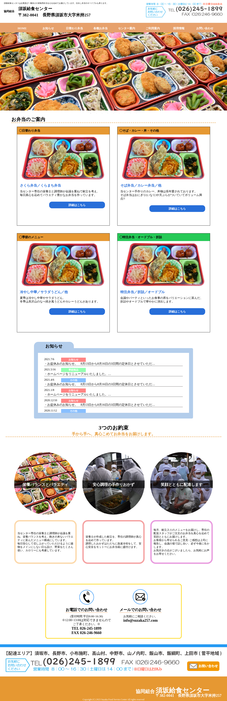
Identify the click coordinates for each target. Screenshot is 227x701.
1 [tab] (91, 113)
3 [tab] (102, 113)
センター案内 (126, 28)
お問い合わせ (204, 28)
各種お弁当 (100, 28)
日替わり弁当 (74, 28)
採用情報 (178, 28)
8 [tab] (130, 113)
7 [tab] (125, 113)
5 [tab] (113, 113)
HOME (22, 28)
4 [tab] (108, 113)
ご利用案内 (153, 28)
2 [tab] (96, 113)
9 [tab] (136, 113)
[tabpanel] (113, 71)
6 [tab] (119, 113)
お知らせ (48, 28)
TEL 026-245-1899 (86, 628)
